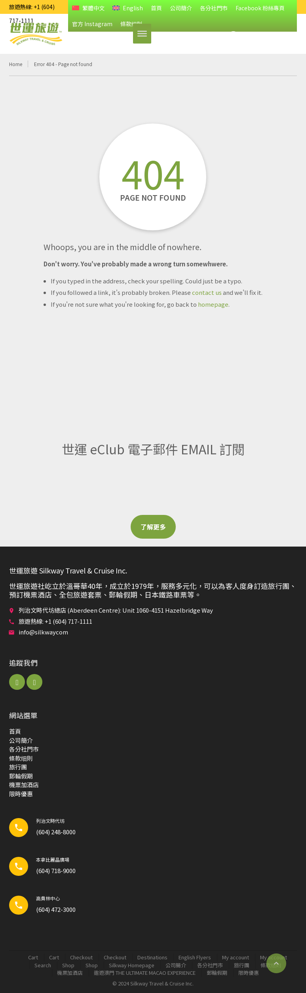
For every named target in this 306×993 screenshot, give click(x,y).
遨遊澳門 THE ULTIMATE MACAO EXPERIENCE (145, 972)
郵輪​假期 (21, 776)
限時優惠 (21, 794)
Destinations (152, 957)
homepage (213, 304)
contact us (207, 292)
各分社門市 (214, 8)
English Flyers (195, 957)
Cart (33, 957)
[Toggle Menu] (142, 33)
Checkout (81, 957)
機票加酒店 (24, 784)
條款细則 (21, 758)
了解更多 (153, 527)
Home (15, 64)
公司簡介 (181, 8)
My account (235, 957)
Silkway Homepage (131, 965)
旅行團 (18, 767)
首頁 (156, 8)
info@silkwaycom (43, 632)
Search (42, 965)
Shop (68, 965)
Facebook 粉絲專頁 (260, 8)
